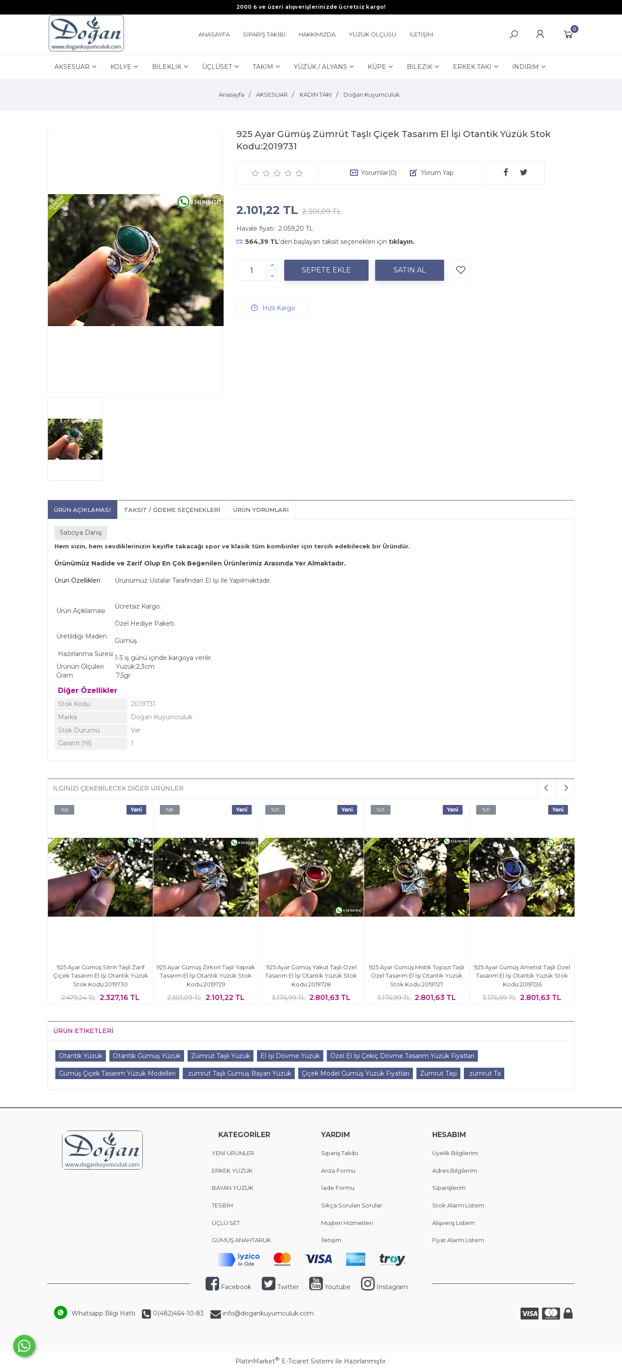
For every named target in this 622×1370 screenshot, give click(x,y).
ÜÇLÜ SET (226, 1222)
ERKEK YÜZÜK (233, 1170)
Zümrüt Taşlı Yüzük (220, 1056)
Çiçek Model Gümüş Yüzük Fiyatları (355, 1073)
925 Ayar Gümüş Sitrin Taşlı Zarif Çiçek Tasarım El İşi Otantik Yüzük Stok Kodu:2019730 (100, 976)
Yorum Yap (437, 173)
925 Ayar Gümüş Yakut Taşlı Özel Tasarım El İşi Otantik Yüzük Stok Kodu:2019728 (311, 976)
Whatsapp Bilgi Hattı (103, 1313)
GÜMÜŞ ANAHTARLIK (241, 1239)
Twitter (280, 1287)
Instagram (384, 1287)
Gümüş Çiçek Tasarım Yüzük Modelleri (117, 1073)
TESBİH (222, 1205)
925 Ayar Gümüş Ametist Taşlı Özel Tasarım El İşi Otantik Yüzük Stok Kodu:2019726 (522, 976)
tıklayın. (402, 242)
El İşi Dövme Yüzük (290, 1056)
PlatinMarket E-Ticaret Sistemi (284, 1361)
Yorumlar (379, 173)
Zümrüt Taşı (438, 1073)
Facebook (228, 1287)
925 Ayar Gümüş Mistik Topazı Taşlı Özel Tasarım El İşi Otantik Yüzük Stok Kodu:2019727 (416, 976)
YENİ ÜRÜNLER (233, 1152)
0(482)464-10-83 (177, 1313)
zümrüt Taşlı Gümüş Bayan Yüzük (238, 1073)
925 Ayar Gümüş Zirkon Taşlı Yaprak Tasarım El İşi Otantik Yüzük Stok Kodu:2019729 (205, 976)
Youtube (330, 1287)
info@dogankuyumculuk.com (267, 1313)
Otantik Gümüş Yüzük (147, 1056)
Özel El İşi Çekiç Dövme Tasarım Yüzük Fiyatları (402, 1056)
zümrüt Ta (484, 1073)
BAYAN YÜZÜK (232, 1187)
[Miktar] (252, 270)
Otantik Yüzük (80, 1056)
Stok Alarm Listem (458, 1205)
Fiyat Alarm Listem (458, 1239)
